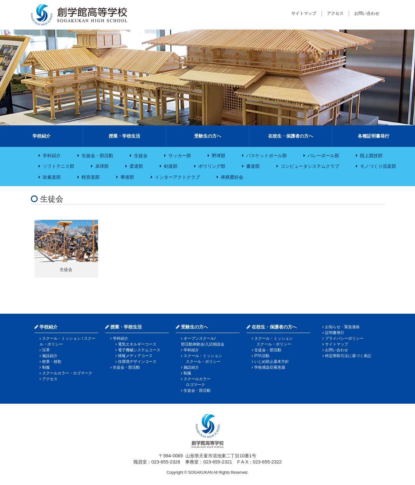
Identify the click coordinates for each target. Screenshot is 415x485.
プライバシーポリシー (344, 338)
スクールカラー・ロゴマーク (67, 373)
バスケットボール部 (266, 155)
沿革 (46, 350)
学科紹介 (52, 155)
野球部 (218, 155)
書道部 (253, 166)
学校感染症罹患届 (269, 367)
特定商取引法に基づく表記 (348, 356)
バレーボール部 (323, 155)
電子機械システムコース (139, 350)
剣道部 (170, 166)
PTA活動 (261, 356)
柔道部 (136, 166)
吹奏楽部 (52, 177)
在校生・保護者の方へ (290, 136)
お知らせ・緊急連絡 (342, 327)
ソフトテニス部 (58, 166)
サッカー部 (179, 155)
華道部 (127, 177)
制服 (46, 367)
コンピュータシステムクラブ (310, 166)
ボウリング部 (211, 166)
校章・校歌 (51, 361)
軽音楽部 (91, 177)
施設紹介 (50, 356)
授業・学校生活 (124, 136)
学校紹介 (41, 136)
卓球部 (102, 166)
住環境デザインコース (137, 361)
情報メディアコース (135, 356)
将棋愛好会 (232, 177)
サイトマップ (303, 13)
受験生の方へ (207, 136)
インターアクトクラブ (177, 177)
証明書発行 (334, 332)
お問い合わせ (366, 13)
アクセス (335, 13)
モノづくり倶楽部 (378, 166)
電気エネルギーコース (137, 344)
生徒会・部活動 (97, 155)
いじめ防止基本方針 (271, 361)
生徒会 (141, 155)
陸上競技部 (371, 155)
